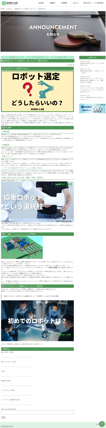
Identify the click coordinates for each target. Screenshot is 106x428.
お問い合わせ (87, 3)
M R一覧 (13, 57)
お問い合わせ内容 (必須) (37, 412)
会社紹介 (41, 3)
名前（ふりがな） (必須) (19, 363)
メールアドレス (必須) (19, 392)
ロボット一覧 (62, 57)
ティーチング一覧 (37, 57)
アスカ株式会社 (98, 3)
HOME (2, 9)
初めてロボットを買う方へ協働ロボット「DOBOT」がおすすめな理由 (31, 296)
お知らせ (75, 3)
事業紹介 (52, 3)
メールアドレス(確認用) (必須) (19, 402)
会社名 (19, 373)
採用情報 (64, 3)
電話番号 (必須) (19, 382)
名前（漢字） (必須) (19, 353)
